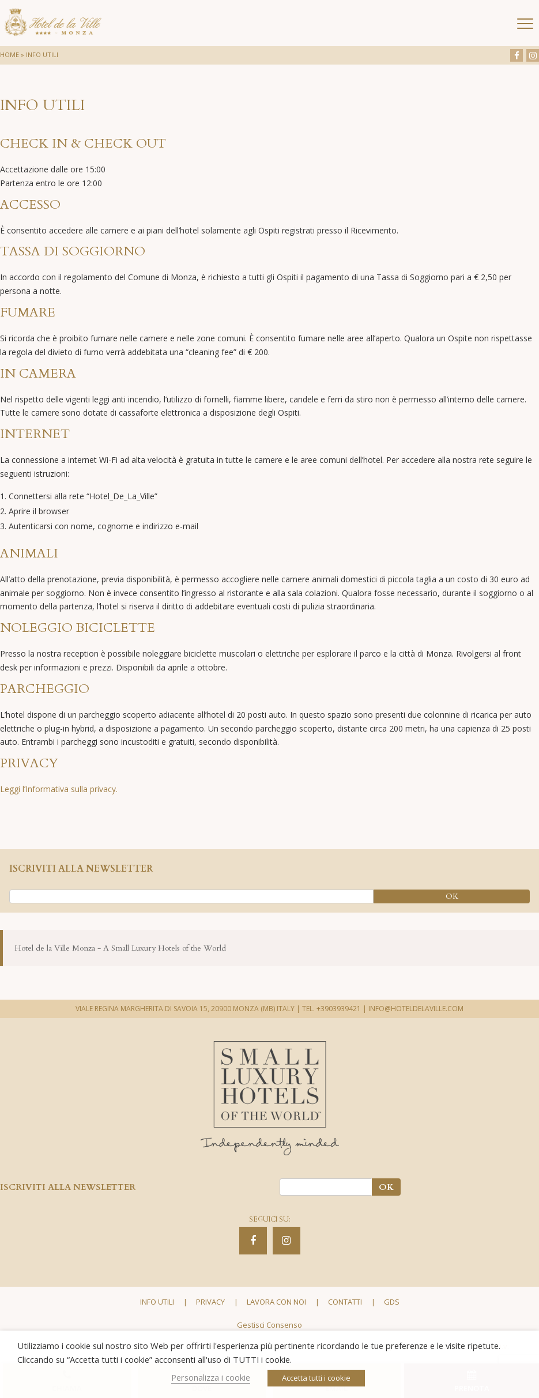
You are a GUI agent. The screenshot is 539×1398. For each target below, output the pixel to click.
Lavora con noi (276, 1302)
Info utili (157, 1302)
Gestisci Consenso (269, 1325)
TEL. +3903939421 (331, 1008)
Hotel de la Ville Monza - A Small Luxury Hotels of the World (120, 948)
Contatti (345, 1302)
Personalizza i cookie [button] (210, 1377)
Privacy (210, 1302)
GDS (391, 1302)
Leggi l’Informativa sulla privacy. (59, 788)
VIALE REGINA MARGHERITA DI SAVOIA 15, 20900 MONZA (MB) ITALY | (188, 1008)
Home (9, 54)
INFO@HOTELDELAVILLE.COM (415, 1008)
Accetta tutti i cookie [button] (316, 1378)
